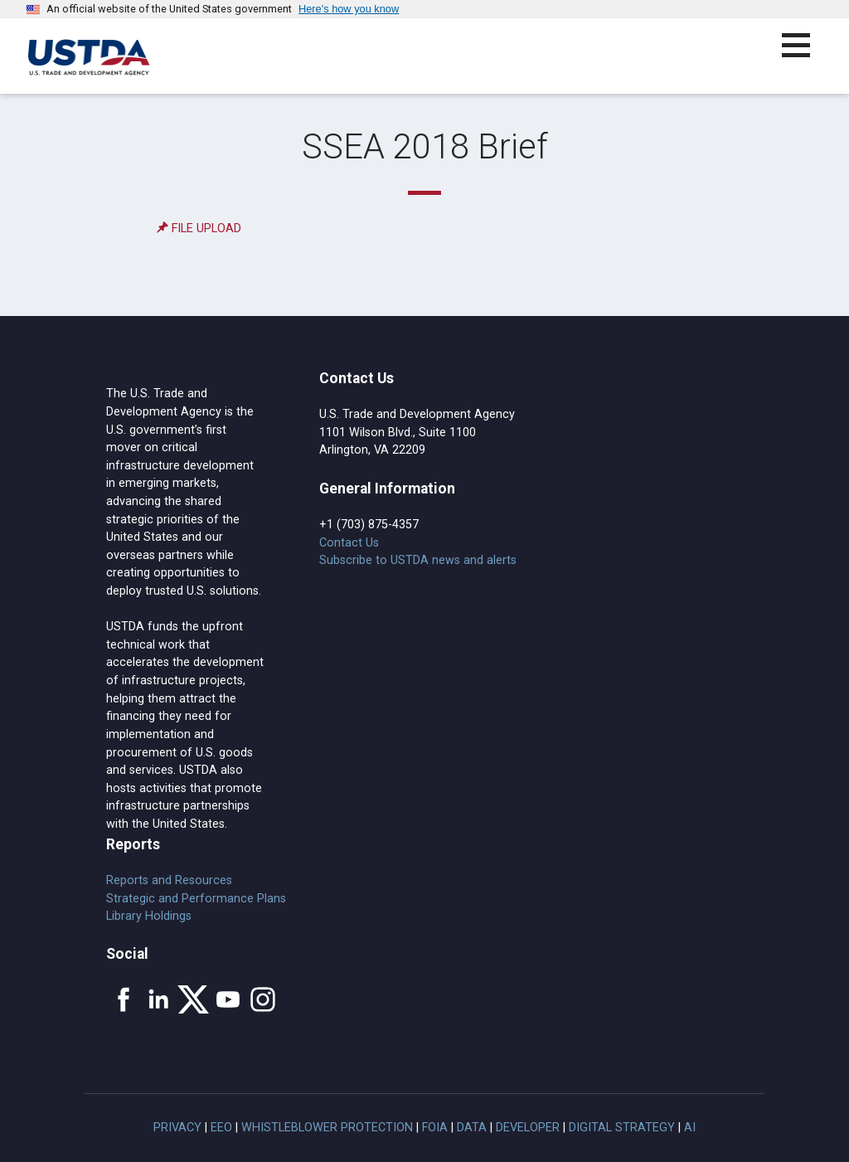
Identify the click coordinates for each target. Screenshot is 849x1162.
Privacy (177, 1128)
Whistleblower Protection (327, 1128)
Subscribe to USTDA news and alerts (418, 560)
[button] (805, 55)
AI (690, 1128)
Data (472, 1128)
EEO (221, 1128)
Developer (528, 1128)
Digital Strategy (622, 1128)
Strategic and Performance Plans (196, 899)
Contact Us (349, 543)
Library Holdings (149, 916)
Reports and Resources (169, 880)
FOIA (435, 1128)
